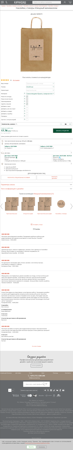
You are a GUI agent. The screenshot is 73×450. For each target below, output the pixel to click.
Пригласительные (11, 205)
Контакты (68, 373)
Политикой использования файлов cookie (37, 443)
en (12, 390)
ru (9, 390)
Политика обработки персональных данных (36, 431)
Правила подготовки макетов (29, 390)
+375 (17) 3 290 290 (37, 376)
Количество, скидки (8, 124)
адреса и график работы (54, 414)
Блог (43, 373)
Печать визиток (36, 438)
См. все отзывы (36, 346)
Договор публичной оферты (36, 433)
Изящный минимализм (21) (44, 194)
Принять (31, 447)
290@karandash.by (34, 378)
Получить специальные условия (19, 177)
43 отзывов (16, 80)
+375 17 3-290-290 (31, 405)
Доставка (36, 153)
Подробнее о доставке (60, 417)
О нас (30, 373)
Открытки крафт (28, 205)
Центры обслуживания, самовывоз (36, 143)
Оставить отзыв (37, 224)
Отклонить (42, 447)
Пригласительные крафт (44, 205)
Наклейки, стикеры (61, 205)
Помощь (55, 373)
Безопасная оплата (36, 164)
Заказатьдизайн (54, 177)
